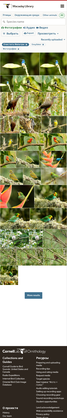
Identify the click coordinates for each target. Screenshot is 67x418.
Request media (43, 375)
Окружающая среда (27, 15)
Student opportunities (46, 402)
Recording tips (43, 369)
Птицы (7, 15)
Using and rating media (47, 372)
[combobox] (36, 22)
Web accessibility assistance (49, 411)
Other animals (50, 15)
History (6, 413)
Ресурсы (42, 358)
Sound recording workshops (50, 398)
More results (33, 295)
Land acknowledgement (47, 407)
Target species (43, 379)
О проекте (10, 408)
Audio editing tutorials (46, 388)
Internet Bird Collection (14, 379)
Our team (7, 416)
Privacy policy (42, 414)
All (62, 15)
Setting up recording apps (48, 391)
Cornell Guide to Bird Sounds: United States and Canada (15, 369)
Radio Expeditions (11, 375)
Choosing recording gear (48, 395)
